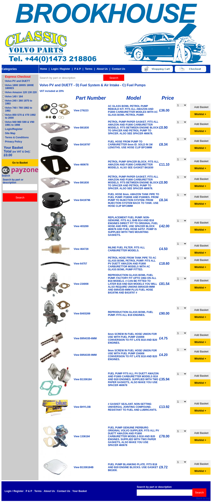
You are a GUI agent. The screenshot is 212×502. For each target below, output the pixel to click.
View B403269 (82, 313)
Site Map (10, 133)
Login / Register (60, 68)
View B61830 (81, 127)
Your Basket (79, 491)
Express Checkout (18, 76)
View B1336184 (83, 379)
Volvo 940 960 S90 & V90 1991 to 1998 (19, 123)
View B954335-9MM (85, 354)
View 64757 (80, 263)
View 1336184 (82, 436)
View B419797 (82, 144)
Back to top (203, 498)
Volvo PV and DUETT (17, 81)
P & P (77, 68)
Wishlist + (200, 114)
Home (43, 68)
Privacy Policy (13, 141)
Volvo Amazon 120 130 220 (21, 92)
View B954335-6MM (85, 338)
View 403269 (81, 226)
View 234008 (81, 283)
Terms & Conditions (17, 137)
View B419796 (82, 200)
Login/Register (14, 129)
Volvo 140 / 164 (14, 96)
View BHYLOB (82, 406)
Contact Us (118, 68)
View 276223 (81, 110)
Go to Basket (20, 162)
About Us (102, 68)
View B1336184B (84, 467)
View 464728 (81, 249)
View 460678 (81, 164)
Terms (88, 68)
